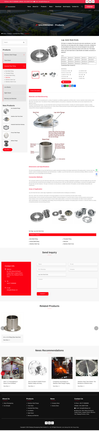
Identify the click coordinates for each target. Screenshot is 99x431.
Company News (55, 404)
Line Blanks (7, 87)
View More (7, 149)
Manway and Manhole (10, 98)
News (51, 6)
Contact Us (75, 6)
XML (72, 428)
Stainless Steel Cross (11, 81)
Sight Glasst (7, 93)
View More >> (6, 340)
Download (58, 6)
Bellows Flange (14, 140)
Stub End (27, 33)
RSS (69, 428)
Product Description (35, 90)
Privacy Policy (76, 428)
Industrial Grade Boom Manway (17, 124)
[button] (3, 329)
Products (44, 6)
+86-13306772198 (28, 1)
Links (63, 428)
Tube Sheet (7, 60)
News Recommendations (49, 351)
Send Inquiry (66, 6)
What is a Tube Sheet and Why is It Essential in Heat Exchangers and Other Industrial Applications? (12, 383)
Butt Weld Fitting (10, 71)
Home (29, 6)
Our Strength (6, 406)
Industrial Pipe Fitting (18, 33)
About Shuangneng (7, 404)
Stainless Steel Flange (10, 54)
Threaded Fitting (10, 73)
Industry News (54, 406)
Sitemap (66, 428)
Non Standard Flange (15, 108)
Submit (42, 294)
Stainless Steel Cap (10, 79)
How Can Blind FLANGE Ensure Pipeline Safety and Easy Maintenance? (61, 383)
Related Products (49, 306)
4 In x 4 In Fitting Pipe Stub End (12, 337)
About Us (36, 6)
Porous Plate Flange (15, 132)
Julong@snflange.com (43, 1)
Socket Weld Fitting (10, 75)
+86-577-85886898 (14, 1)
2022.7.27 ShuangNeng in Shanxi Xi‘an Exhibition (35, 383)
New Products (9, 105)
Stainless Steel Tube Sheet (17, 116)
